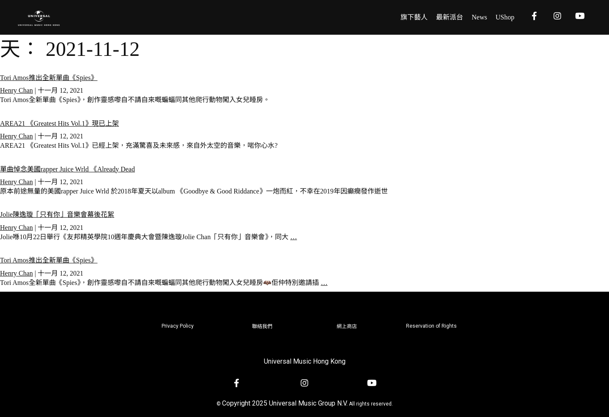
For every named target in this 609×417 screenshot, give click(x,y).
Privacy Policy (178, 326)
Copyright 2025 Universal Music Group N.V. (285, 403)
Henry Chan (16, 90)
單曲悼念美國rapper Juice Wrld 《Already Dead (67, 169)
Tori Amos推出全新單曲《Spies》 (48, 77)
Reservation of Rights (431, 326)
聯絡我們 (262, 326)
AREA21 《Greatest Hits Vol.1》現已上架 (59, 123)
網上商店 (347, 326)
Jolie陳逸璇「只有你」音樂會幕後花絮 (57, 214)
